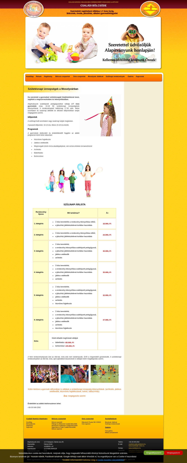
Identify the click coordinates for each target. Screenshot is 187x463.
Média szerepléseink (111, 432)
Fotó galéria (108, 431)
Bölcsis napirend (57, 429)
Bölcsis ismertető (57, 422)
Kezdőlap (30, 76)
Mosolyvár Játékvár (95, 76)
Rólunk (39, 76)
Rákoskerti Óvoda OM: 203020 (91, 422)
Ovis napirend (86, 424)
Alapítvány (48, 76)
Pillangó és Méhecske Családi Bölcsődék (64, 424)
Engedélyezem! (153, 453)
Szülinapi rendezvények (115, 76)
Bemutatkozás (30, 424)
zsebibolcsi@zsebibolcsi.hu (137, 444)
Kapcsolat (140, 76)
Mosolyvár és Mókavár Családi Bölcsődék (65, 425)
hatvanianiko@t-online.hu (136, 446)
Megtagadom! (173, 453)
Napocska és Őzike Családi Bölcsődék (64, 427)
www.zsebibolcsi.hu (135, 448)
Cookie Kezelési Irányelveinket (110, 460)
